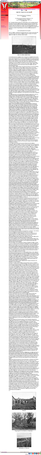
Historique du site (3, 26)
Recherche (3, 17)
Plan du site (3, 25)
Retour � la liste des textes (18, 9)
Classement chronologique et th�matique (29, 9)
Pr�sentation (3, 11)
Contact (2, 19)
